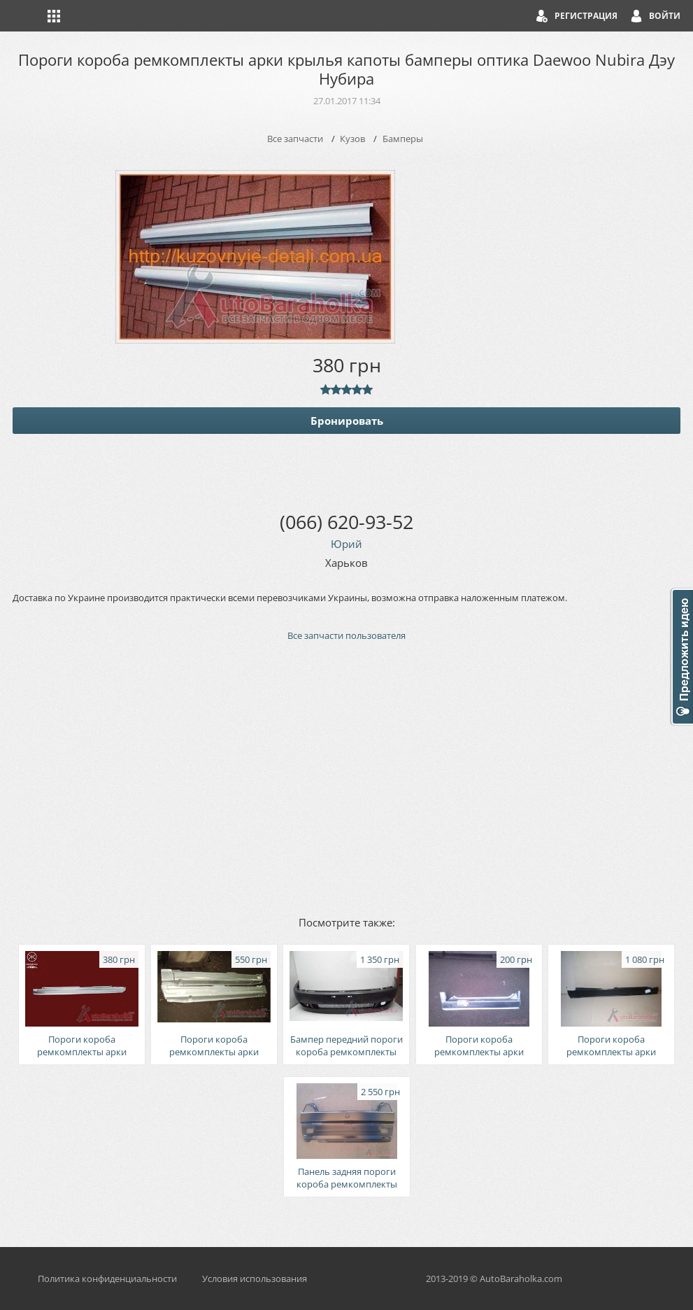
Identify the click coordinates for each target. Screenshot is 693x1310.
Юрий (346, 544)
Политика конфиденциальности (107, 1278)
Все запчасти (295, 138)
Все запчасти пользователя (346, 635)
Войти (664, 16)
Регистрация (586, 16)
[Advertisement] (346, 777)
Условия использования (254, 1278)
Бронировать (346, 421)
